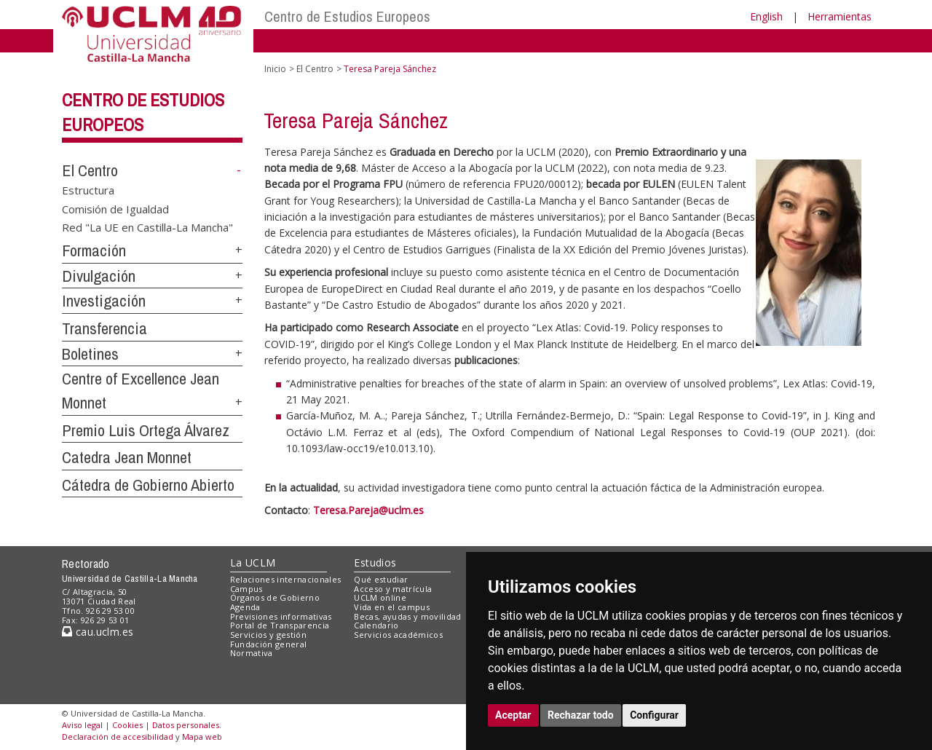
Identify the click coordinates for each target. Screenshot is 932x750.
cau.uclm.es (97, 632)
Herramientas (839, 16)
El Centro (90, 170)
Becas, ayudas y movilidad (407, 616)
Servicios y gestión (268, 634)
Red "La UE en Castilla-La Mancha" (147, 227)
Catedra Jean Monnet (126, 457)
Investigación (104, 301)
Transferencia (104, 328)
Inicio (275, 69)
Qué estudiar (381, 579)
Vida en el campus (392, 606)
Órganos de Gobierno (275, 597)
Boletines (90, 354)
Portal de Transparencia (280, 625)
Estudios (375, 562)
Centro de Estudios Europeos (347, 16)
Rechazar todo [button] (581, 715)
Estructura (88, 190)
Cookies (127, 724)
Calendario (376, 625)
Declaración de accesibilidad (117, 736)
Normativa (251, 652)
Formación (94, 250)
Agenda (245, 606)
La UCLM (253, 562)
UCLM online (380, 597)
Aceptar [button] (513, 715)
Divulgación (98, 276)
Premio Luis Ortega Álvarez (145, 430)
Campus (246, 588)
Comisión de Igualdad (115, 208)
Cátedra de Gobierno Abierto (148, 485)
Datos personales (185, 724)
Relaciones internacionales (285, 579)
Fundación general (268, 644)
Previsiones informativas (281, 616)
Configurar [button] (654, 715)
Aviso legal (82, 724)
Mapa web (202, 736)
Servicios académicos (398, 634)
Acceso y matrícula (393, 588)
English (766, 16)
